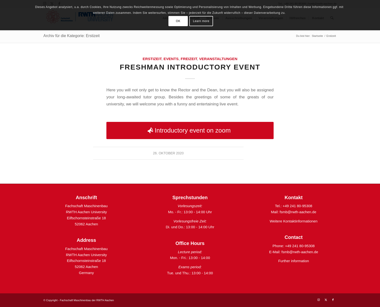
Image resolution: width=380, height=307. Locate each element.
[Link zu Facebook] (333, 299)
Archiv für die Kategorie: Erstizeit (71, 36)
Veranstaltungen (218, 59)
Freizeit (189, 59)
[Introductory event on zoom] (190, 130)
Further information (293, 261)
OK (178, 21)
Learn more (201, 21)
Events (171, 59)
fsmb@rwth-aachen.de (298, 212)
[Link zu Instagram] (318, 299)
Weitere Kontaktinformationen (293, 221)
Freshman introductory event (190, 67)
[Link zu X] (325, 299)
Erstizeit (152, 59)
